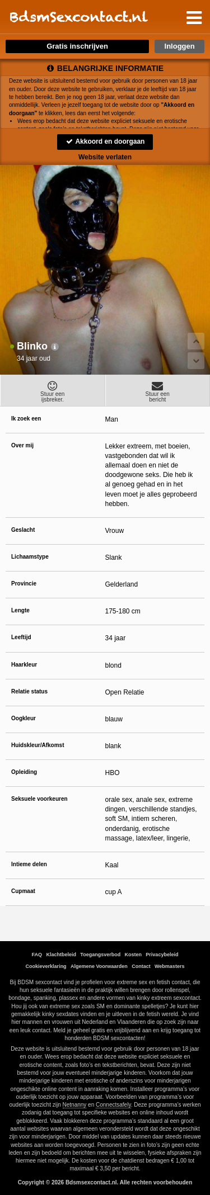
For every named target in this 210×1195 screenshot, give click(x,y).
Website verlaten (105, 157)
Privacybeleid (162, 954)
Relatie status (29, 691)
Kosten (133, 954)
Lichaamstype (30, 557)
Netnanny (75, 1105)
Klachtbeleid (61, 954)
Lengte (20, 610)
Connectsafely (113, 1105)
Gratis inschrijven (77, 46)
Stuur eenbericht (158, 391)
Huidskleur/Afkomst (37, 745)
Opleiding (24, 772)
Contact (141, 966)
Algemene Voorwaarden (99, 966)
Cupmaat (23, 891)
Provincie (23, 583)
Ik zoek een (26, 418)
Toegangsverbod (100, 954)
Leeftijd (21, 637)
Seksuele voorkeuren (39, 799)
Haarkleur (24, 665)
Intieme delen (29, 864)
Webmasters (169, 966)
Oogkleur (23, 718)
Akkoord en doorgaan (105, 141)
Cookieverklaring (46, 966)
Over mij (22, 445)
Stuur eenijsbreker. (53, 391)
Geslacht (23, 530)
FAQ (37, 954)
